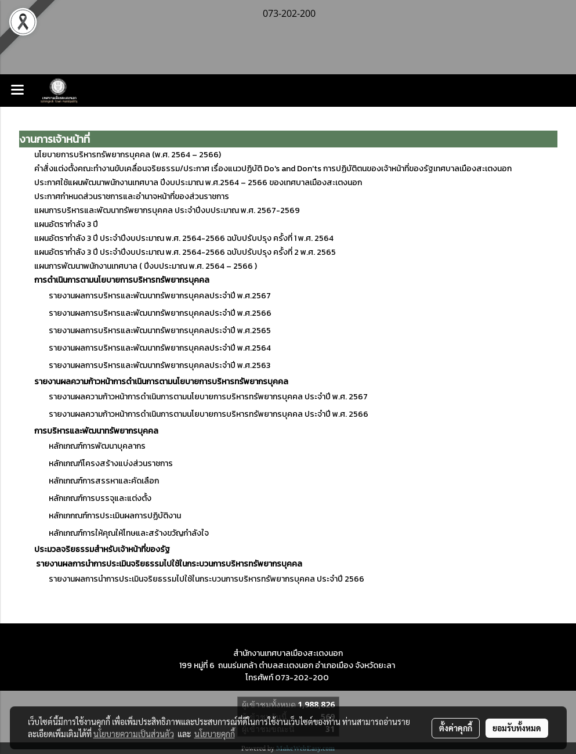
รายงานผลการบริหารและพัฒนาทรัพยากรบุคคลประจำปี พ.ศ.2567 (160, 296)
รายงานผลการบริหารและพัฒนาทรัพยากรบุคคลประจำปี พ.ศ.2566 (160, 313)
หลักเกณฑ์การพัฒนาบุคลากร (97, 446)
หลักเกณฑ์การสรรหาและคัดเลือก (96, 481)
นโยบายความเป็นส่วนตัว (133, 733)
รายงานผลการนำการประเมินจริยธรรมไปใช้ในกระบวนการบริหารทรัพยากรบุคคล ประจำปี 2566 (206, 579)
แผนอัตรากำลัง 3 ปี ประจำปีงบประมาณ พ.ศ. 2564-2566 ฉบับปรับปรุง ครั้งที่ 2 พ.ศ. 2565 (185, 252)
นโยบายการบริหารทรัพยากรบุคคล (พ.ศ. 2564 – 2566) (127, 155)
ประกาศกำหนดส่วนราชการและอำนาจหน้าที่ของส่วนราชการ (131, 196)
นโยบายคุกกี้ (214, 733)
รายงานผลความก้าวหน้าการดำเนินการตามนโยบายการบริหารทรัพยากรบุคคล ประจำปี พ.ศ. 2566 (208, 414)
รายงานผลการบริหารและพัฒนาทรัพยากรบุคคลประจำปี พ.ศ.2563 (152, 365)
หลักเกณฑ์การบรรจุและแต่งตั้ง (92, 498)
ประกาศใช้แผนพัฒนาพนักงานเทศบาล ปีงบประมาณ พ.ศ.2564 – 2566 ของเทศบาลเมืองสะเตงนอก (198, 182)
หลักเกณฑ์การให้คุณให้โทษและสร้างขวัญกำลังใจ (121, 533)
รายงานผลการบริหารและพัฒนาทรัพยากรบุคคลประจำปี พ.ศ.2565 (152, 330)
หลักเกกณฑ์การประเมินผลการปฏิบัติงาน (107, 516)
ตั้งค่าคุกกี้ (455, 728)
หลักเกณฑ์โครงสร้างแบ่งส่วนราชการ (103, 463)
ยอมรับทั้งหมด (516, 728)
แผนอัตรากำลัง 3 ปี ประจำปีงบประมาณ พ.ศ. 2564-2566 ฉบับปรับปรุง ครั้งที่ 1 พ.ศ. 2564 (184, 238)
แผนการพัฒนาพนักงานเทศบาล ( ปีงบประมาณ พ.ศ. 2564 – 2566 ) (145, 266)
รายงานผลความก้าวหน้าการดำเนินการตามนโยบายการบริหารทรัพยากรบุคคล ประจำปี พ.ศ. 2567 (208, 397)
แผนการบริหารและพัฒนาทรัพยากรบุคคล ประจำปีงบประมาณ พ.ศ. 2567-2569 (167, 210)
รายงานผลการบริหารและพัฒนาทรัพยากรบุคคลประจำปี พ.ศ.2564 (152, 348)
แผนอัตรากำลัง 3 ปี (66, 224)
